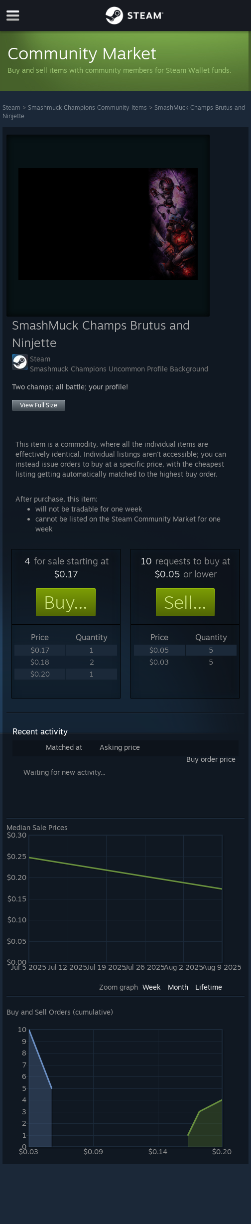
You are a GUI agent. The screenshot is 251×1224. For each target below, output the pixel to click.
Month (178, 987)
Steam (11, 107)
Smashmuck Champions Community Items (87, 107)
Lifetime (208, 987)
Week (151, 987)
